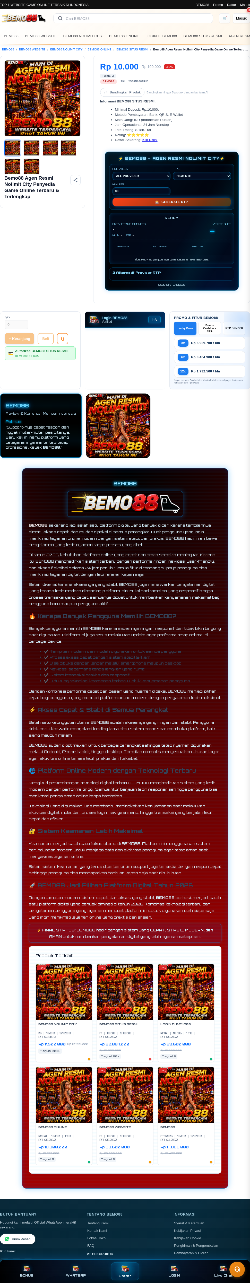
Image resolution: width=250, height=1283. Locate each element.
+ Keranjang (19, 315)
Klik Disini (150, 116)
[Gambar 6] (31, 167)
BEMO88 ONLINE (99, 49)
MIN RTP (141, 165)
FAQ (90, 1222)
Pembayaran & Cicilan (191, 1229)
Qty (8, 293)
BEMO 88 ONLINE (124, 36)
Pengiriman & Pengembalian (196, 1222)
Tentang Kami (98, 1199)
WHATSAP (76, 1271)
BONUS (26, 1271)
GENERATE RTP (171, 178)
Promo (218, 5)
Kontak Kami (97, 1207)
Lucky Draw (185, 304)
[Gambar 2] (31, 148)
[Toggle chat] (237, 1269)
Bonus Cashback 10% (209, 304)
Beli (45, 315)
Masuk (245, 5)
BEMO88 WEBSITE (41, 36)
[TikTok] (28, 1238)
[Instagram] (16, 1238)
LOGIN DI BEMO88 (161, 36)
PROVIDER (141, 149)
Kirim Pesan (18, 1215)
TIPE (202, 149)
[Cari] (60, 18)
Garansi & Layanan (189, 1236)
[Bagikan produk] (75, 180)
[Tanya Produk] (62, 314)
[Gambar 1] (12, 148)
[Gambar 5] (12, 167)
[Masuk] (241, 18)
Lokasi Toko (96, 1214)
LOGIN (174, 1271)
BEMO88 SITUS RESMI (202, 36)
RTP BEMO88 (234, 304)
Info (154, 296)
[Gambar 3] (50, 148)
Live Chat (223, 1271)
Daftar (231, 5)
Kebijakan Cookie (187, 1214)
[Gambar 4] (69, 148)
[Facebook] (4, 1238)
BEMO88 (202, 5)
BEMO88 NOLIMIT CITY (83, 36)
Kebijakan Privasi (187, 1207)
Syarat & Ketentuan (189, 1199)
